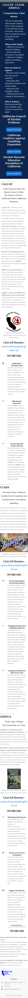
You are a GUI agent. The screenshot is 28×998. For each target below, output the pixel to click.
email (14, 335)
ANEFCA (16, 405)
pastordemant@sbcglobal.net (12, 989)
